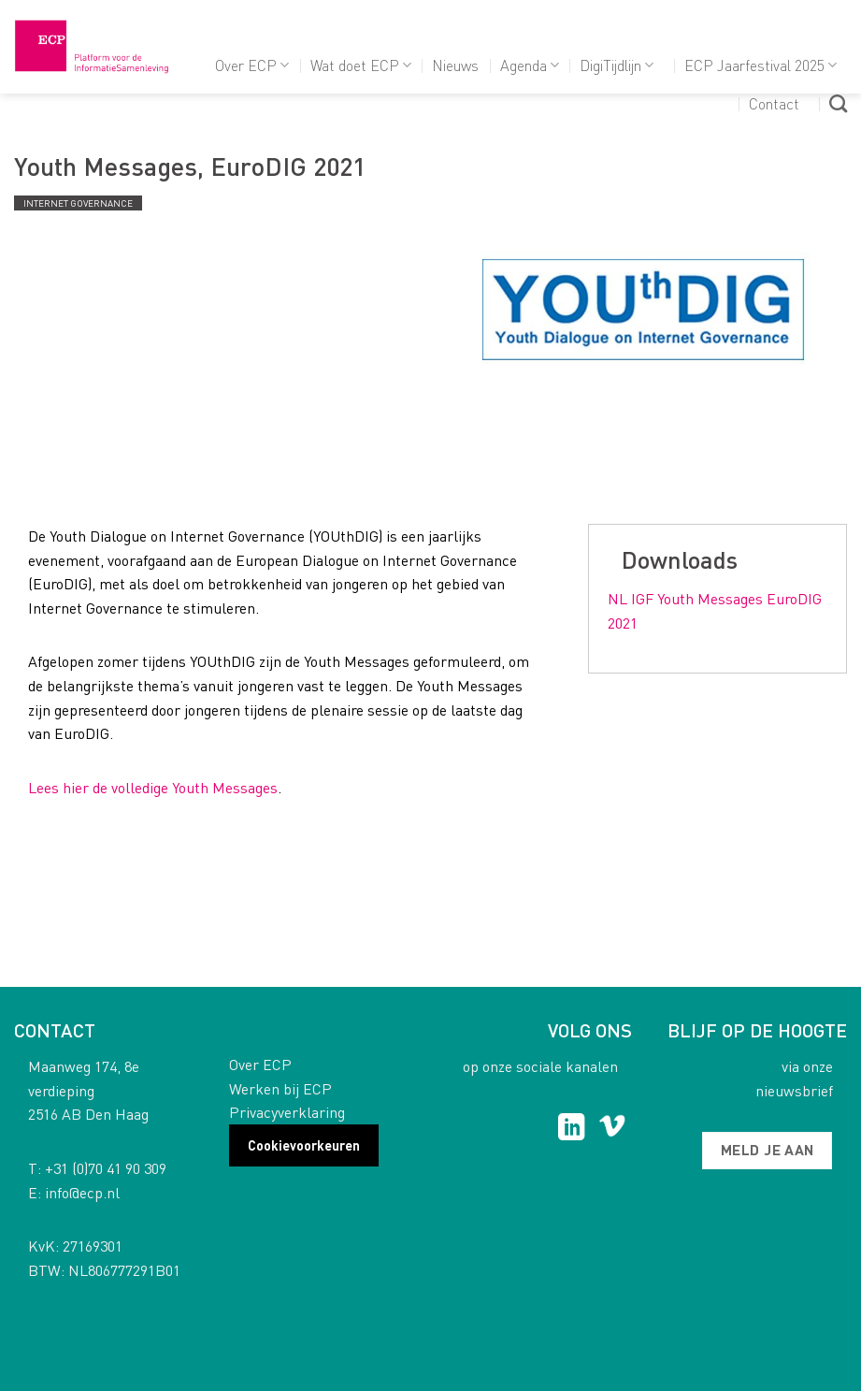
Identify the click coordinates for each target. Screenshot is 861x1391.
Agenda (529, 65)
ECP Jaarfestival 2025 (760, 65)
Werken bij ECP (280, 1088)
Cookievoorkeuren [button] (304, 1145)
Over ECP (252, 65)
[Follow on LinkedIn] (571, 1129)
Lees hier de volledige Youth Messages (153, 787)
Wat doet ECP (360, 65)
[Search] (838, 103)
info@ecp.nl (82, 1192)
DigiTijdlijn (616, 65)
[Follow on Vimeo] (611, 1129)
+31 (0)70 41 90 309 (105, 1168)
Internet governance (78, 203)
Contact (774, 103)
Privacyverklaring (287, 1112)
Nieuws (455, 65)
